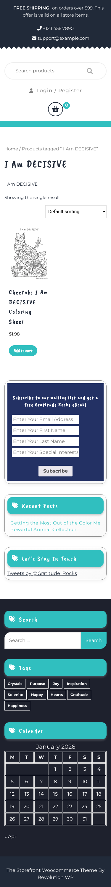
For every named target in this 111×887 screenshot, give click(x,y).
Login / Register (55, 90)
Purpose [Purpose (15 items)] (37, 683)
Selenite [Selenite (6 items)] (15, 694)
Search (88, 71)
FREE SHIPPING (32, 8)
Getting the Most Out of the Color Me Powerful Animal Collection (55, 526)
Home (11, 149)
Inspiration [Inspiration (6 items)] (77, 683)
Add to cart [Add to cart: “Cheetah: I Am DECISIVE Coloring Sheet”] (23, 351)
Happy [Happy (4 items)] (37, 694)
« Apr (10, 836)
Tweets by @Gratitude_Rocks (42, 573)
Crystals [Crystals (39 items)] (15, 683)
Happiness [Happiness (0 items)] (17, 705)
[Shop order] (76, 211)
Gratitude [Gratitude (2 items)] (79, 694)
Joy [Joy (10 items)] (56, 683)
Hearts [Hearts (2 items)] (57, 694)
